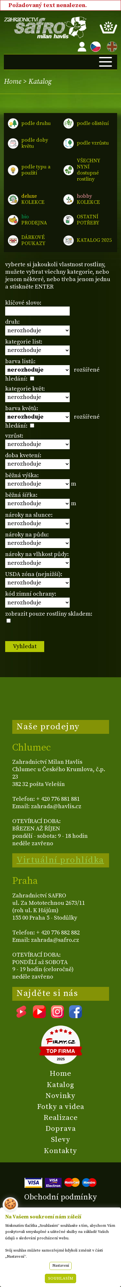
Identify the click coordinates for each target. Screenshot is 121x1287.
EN (111, 45)
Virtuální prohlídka (60, 860)
